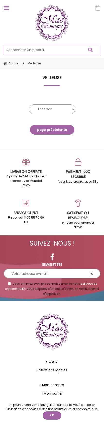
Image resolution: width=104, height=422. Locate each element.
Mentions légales (53, 370)
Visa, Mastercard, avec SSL (78, 171)
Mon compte (53, 385)
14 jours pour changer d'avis (78, 214)
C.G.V (53, 361)
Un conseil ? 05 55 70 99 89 (26, 211)
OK (52, 415)
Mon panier (53, 393)
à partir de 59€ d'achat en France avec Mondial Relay (26, 172)
